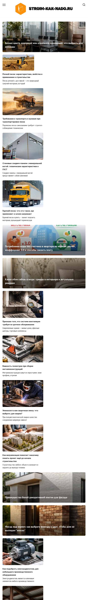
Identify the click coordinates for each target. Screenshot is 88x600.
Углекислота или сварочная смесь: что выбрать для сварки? (20, 288)
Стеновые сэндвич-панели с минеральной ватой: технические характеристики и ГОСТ (22, 132)
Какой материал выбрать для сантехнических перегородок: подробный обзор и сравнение (22, 450)
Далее (53, 579)
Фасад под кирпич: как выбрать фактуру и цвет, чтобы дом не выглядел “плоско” (39, 359)
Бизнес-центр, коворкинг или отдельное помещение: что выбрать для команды (44, 44)
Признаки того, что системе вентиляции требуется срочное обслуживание (21, 244)
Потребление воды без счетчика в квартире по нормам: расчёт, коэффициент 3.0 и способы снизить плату (40, 169)
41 (46, 579)
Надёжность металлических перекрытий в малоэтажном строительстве (65, 401)
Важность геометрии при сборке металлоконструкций (60, 244)
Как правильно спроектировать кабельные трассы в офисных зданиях (44, 489)
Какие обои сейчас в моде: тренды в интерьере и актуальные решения (39, 202)
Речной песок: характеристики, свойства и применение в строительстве (22, 75)
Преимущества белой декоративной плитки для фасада (36, 328)
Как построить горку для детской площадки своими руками (61, 448)
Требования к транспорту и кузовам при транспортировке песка (64, 86)
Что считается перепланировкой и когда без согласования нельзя (64, 562)
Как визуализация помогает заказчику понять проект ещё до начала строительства (63, 289)
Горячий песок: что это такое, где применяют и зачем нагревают (61, 130)
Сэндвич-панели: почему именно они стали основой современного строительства (20, 563)
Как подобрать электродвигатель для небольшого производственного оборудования (20, 403)
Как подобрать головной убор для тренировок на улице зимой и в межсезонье (41, 520)
